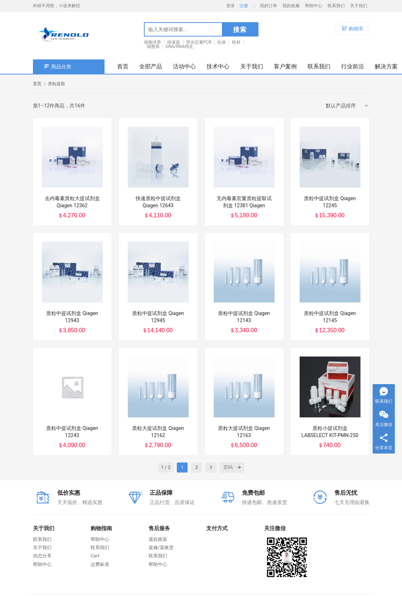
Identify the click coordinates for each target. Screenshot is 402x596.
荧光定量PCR (199, 42)
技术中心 (218, 66)
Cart (95, 555)
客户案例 (285, 66)
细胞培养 (152, 42)
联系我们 (336, 5)
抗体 (221, 42)
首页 (123, 66)
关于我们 (358, 5)
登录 (230, 5)
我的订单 (268, 5)
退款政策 (158, 539)
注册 (243, 5)
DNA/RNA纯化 (179, 46)
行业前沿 (352, 66)
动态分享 (42, 555)
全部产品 (150, 66)
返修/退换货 (161, 547)
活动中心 (184, 66)
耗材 (236, 42)
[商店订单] (347, 105)
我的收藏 (291, 5)
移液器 (173, 42)
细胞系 (153, 46)
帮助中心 (313, 5)
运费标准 (100, 564)
